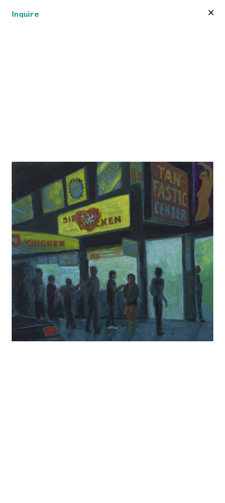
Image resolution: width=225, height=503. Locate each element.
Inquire (25, 14)
